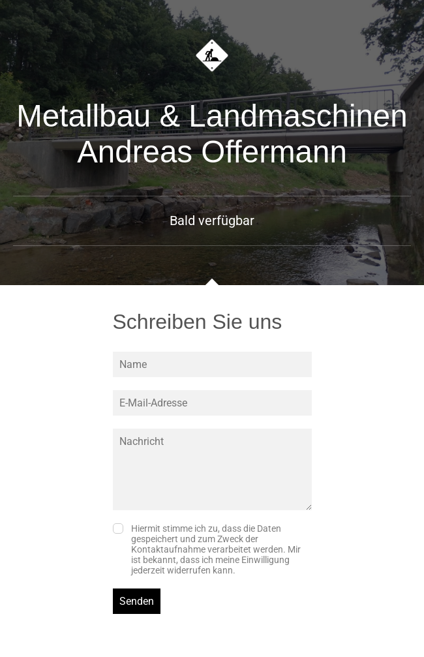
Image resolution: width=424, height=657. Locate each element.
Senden (136, 601)
